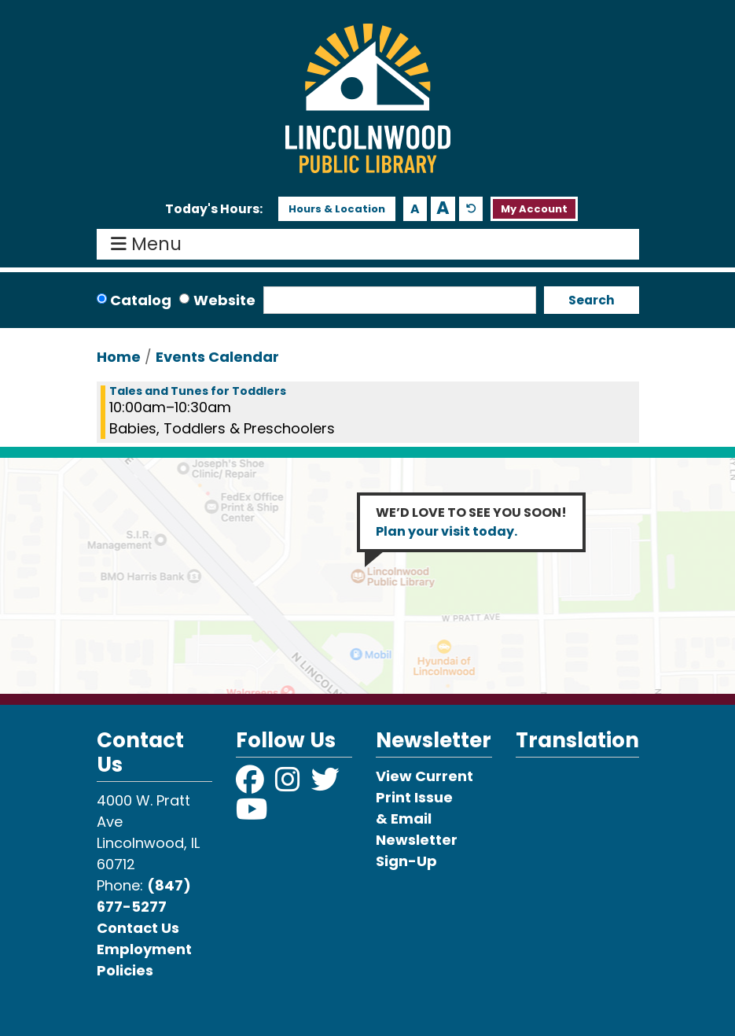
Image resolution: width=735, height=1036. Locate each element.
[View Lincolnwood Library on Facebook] (251, 785)
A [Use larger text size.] (443, 208)
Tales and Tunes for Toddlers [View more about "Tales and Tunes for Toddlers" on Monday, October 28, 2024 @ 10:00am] (197, 390)
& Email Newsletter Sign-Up (417, 840)
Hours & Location (336, 208)
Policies (125, 970)
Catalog (140, 300)
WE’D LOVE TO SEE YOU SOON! (471, 521)
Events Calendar (217, 357)
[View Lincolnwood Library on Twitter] (327, 785)
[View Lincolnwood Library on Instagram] (289, 785)
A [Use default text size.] (471, 209)
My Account (534, 208)
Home (119, 357)
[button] (213, 209)
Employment (144, 949)
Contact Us (138, 928)
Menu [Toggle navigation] (150, 244)
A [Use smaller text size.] (415, 209)
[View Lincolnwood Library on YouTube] (252, 814)
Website (224, 300)
